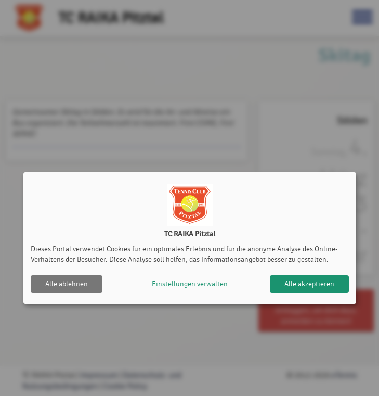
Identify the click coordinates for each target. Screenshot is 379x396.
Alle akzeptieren (309, 284)
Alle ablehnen (66, 284)
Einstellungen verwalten (190, 284)
